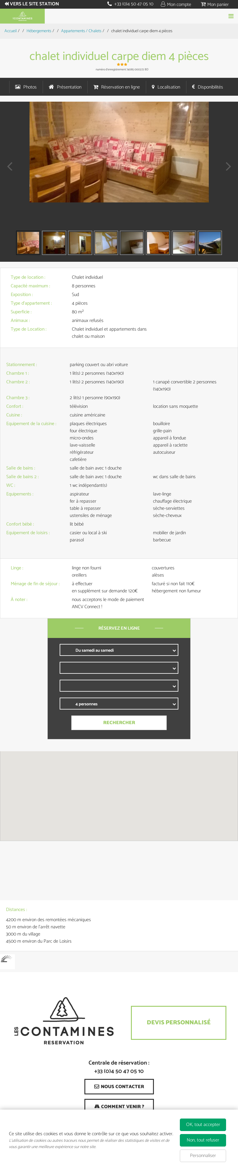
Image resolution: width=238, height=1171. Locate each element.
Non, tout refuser (203, 1140)
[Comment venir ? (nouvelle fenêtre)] (119, 1106)
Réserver (119, 16)
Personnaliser (203, 1156)
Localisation (168, 87)
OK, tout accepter (203, 1125)
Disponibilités (210, 87)
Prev (7, 170)
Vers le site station (34, 4)
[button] (215, 4)
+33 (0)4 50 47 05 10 (133, 4)
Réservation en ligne (120, 87)
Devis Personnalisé (179, 1023)
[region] (119, 796)
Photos (30, 87)
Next (226, 170)
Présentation (69, 87)
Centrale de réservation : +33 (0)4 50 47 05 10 (119, 1067)
